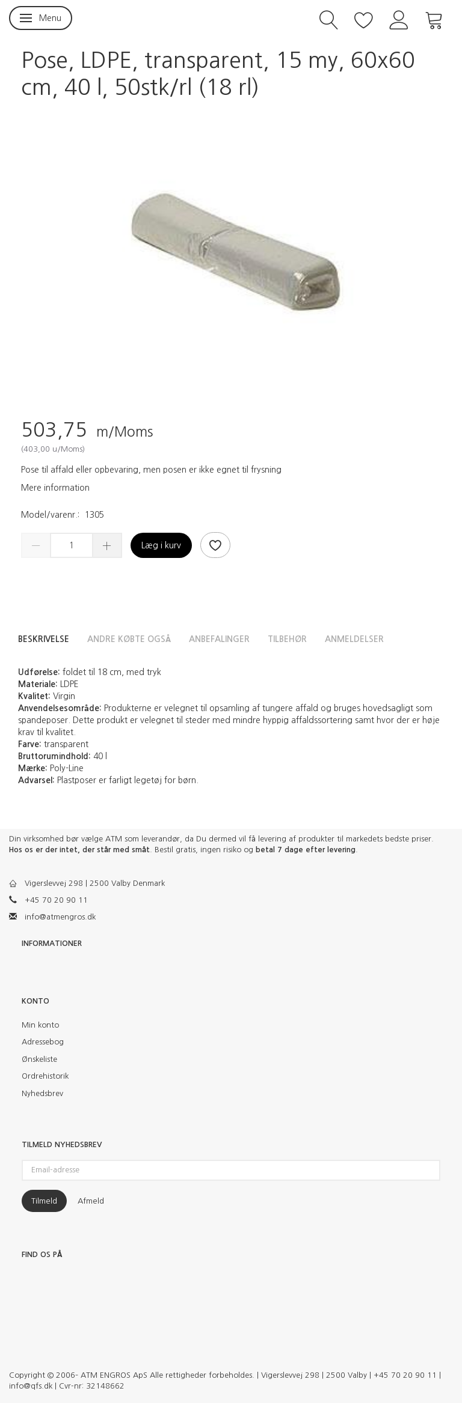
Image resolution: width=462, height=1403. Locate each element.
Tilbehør (287, 639)
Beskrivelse (43, 639)
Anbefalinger (219, 639)
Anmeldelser (354, 639)
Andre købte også (129, 639)
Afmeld (91, 1201)
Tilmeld (44, 1201)
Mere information (55, 487)
